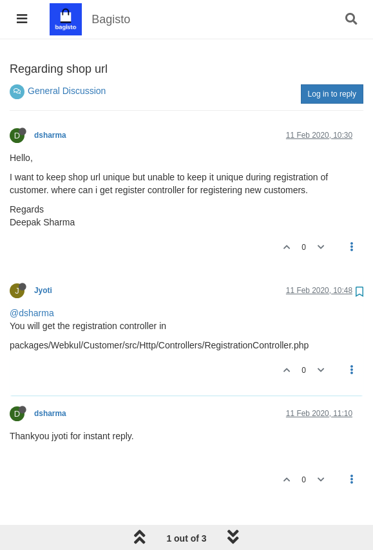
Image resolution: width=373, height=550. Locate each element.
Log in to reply (332, 94)
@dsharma (32, 313)
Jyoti (43, 290)
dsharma (50, 135)
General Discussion (67, 91)
